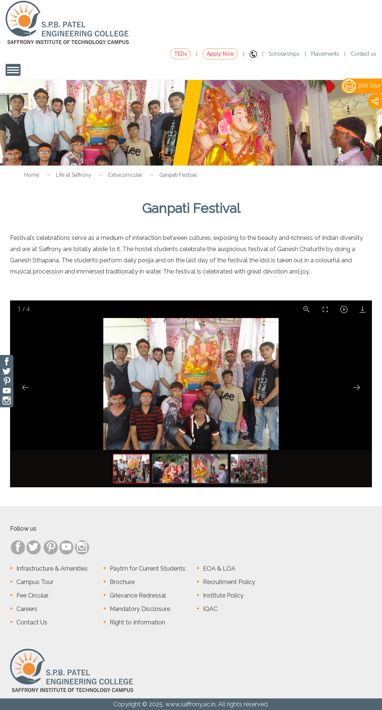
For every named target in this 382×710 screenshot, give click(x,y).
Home (31, 175)
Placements (325, 54)
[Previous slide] (25, 387)
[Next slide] (356, 387)
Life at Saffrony (73, 175)
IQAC (210, 608)
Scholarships (284, 54)
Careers (26, 608)
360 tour (361, 85)
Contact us (363, 54)
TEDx (180, 54)
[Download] (362, 309)
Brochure (122, 582)
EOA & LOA (219, 568)
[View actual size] (306, 309)
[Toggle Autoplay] (344, 309)
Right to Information (137, 622)
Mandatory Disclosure (140, 608)
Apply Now (220, 54)
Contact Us (31, 622)
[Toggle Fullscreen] (325, 309)
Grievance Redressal (138, 595)
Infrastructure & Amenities (52, 568)
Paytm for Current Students (147, 568)
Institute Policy (223, 595)
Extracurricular (125, 175)
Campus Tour (34, 582)
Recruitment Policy (229, 582)
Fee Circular (32, 595)
